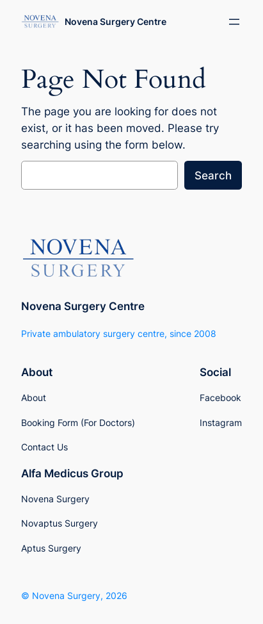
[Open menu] (234, 21)
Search (213, 175)
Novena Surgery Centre (115, 21)
